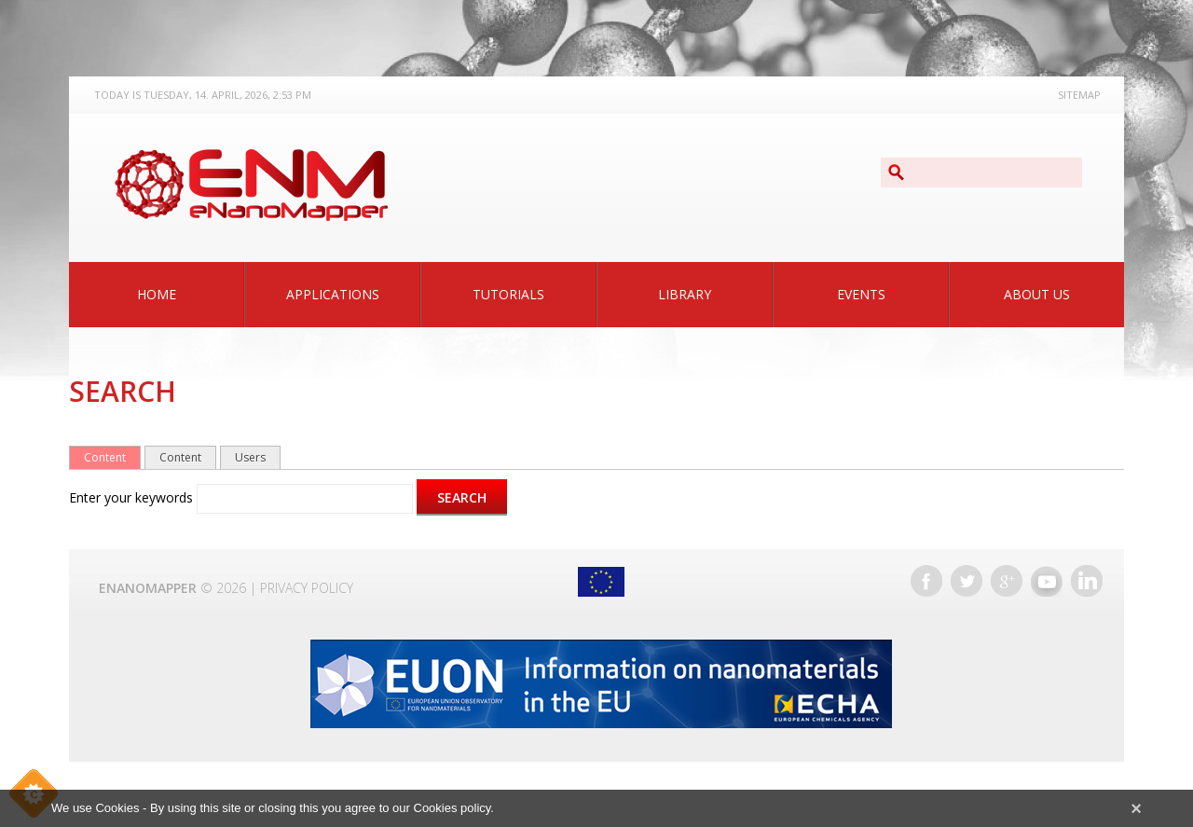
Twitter (966, 581)
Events (861, 294)
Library (684, 294)
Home (156, 294)
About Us (1037, 294)
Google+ (1006, 581)
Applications (332, 294)
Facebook (926, 581)
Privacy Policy (306, 588)
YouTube (1047, 581)
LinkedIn (1087, 581)
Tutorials (508, 294)
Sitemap (1079, 95)
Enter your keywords (133, 497)
